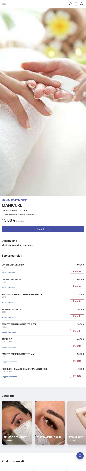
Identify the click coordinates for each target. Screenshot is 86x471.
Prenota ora (43, 229)
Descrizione (9, 241)
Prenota (77, 271)
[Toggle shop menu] (9, 4)
